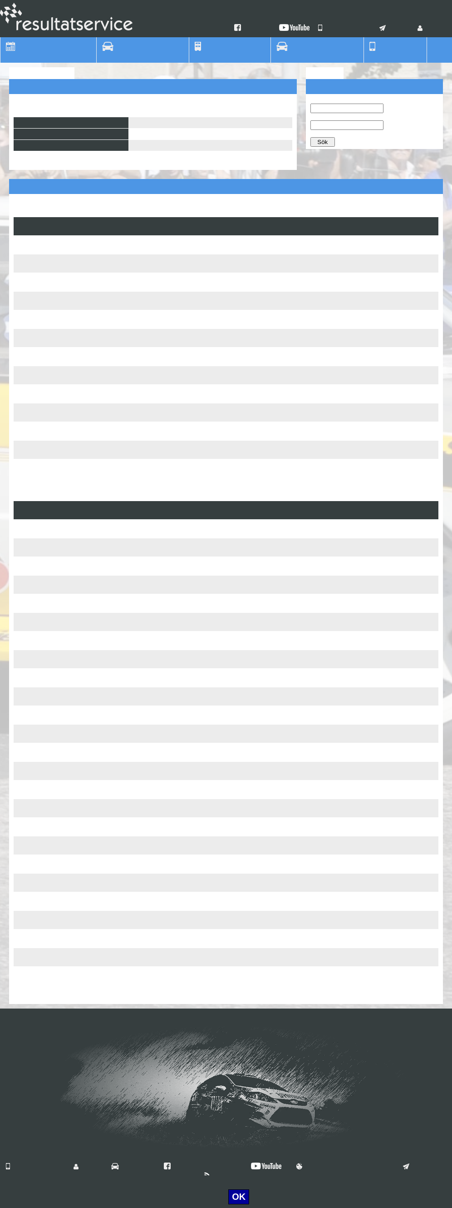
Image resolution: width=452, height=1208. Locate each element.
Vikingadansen (36, 786)
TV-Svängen (32, 334)
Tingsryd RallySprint (43, 525)
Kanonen (28, 315)
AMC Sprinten (35, 297)
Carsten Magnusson (186, 449)
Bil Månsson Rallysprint (48, 427)
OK (239, 1197)
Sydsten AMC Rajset (44, 879)
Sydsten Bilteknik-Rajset (49, 581)
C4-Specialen (34, 599)
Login (430, 28)
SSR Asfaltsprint (38, 730)
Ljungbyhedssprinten (44, 692)
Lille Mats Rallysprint (44, 748)
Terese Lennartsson (187, 529)
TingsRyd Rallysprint (44, 446)
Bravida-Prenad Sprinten (50, 637)
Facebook (253, 28)
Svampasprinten (38, 241)
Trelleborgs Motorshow (47, 897)
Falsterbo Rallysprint (44, 767)
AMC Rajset (32, 674)
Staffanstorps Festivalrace (52, 278)
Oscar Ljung (187, 427)
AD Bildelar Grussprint (47, 711)
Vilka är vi (130, 1167)
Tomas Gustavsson (187, 245)
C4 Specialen (34, 804)
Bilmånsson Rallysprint (47, 562)
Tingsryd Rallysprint (43, 543)
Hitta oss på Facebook (201, 1167)
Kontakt (395, 28)
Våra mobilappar (345, 28)
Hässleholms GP (39, 464)
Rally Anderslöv (37, 371)
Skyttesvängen (36, 618)
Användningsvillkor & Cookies (343, 1167)
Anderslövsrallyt (37, 972)
